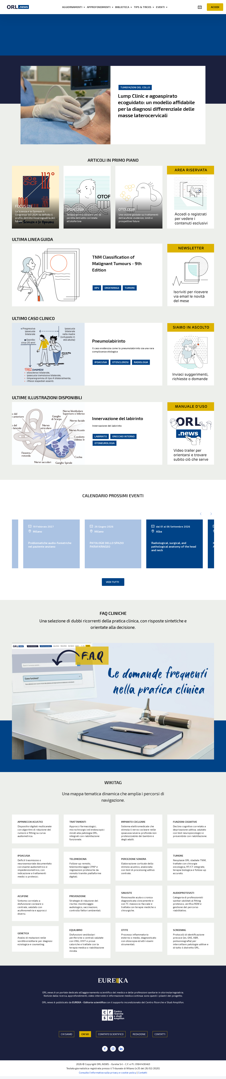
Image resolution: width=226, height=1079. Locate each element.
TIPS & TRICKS (148, 6)
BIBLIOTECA (128, 6)
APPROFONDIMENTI (104, 6)
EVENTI (166, 6)
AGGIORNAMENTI (78, 6)
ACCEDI (215, 6)
